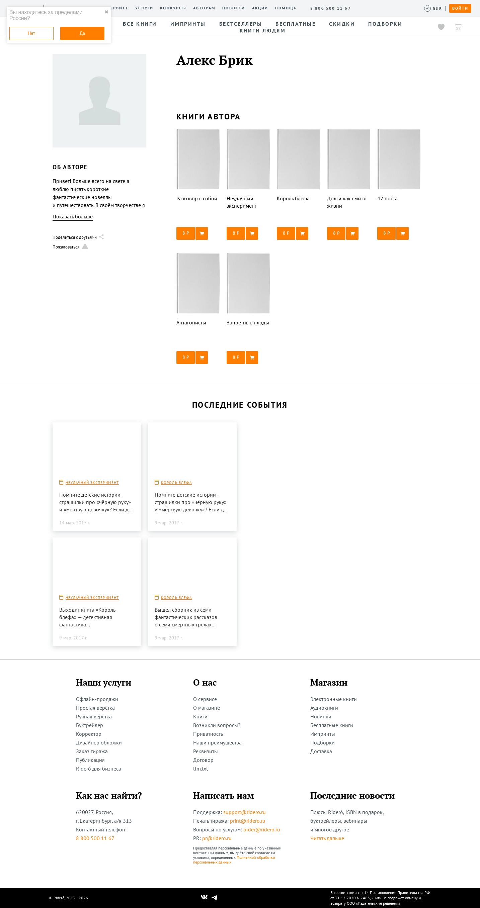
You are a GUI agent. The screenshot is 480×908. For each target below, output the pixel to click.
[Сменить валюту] (433, 8)
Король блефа (176, 482)
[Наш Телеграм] (214, 898)
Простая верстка (95, 707)
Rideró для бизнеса (98, 768)
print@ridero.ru (247, 820)
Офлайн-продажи (97, 699)
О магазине (206, 707)
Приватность (208, 733)
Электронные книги (333, 699)
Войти (460, 8)
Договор (203, 759)
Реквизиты (205, 751)
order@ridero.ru (261, 829)
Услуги (144, 8)
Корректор (88, 733)
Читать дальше (327, 838)
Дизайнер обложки (99, 742)
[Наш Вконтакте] (204, 898)
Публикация (90, 759)
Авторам (204, 8)
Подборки (322, 742)
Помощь (286, 8)
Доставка (321, 751)
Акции (260, 8)
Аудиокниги (324, 707)
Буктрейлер (89, 725)
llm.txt (200, 768)
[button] (198, 233)
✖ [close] (106, 12)
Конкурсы (173, 8)
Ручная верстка (94, 716)
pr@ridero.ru (217, 838)
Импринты (322, 733)
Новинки (320, 716)
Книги (200, 716)
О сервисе (115, 8)
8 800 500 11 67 (95, 838)
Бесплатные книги (331, 725)
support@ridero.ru (244, 812)
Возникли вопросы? (216, 725)
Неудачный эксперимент (92, 482)
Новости (233, 8)
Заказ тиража (92, 751)
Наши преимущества (217, 742)
